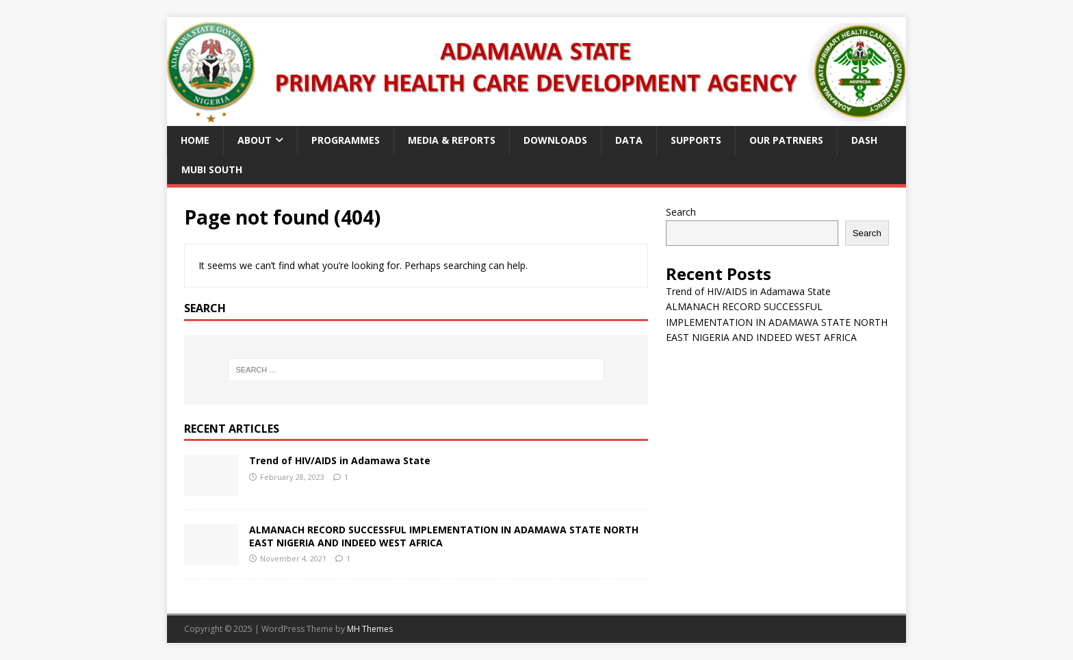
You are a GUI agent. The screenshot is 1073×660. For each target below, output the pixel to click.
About (254, 140)
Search (681, 211)
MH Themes (370, 629)
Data (629, 140)
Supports (696, 140)
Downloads (555, 140)
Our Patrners (786, 140)
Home (195, 140)
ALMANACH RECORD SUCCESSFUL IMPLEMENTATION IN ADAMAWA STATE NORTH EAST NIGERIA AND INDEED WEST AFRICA (443, 535)
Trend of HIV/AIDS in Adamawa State (339, 460)
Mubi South (211, 169)
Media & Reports (451, 140)
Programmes (345, 140)
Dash (864, 140)
